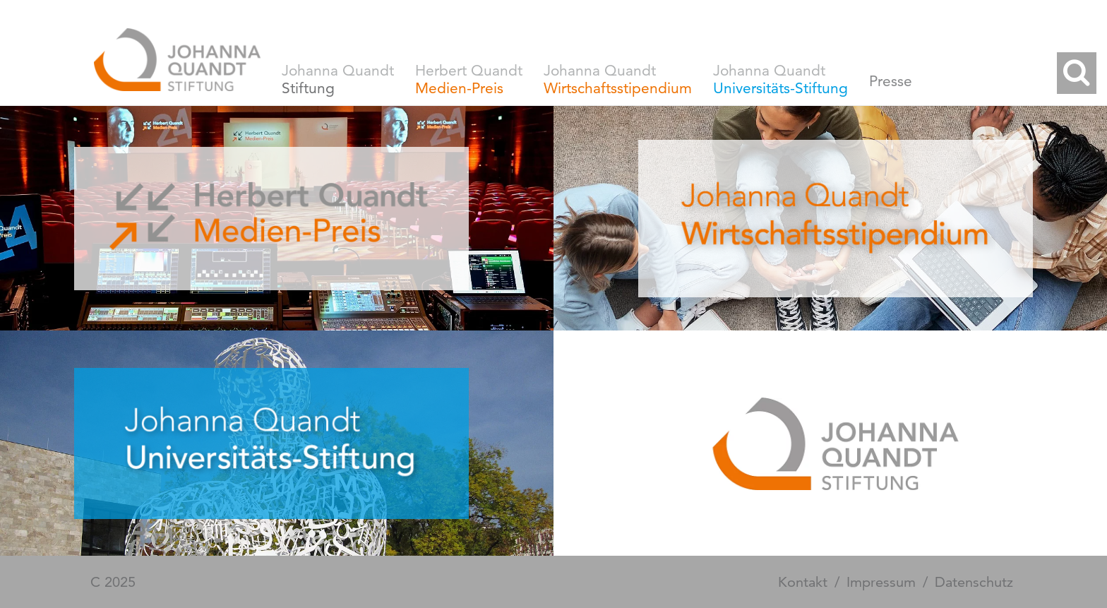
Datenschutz (974, 581)
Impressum (881, 581)
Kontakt (802, 581)
